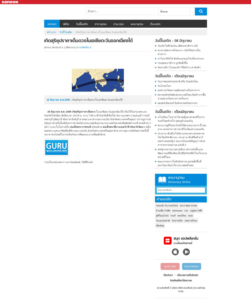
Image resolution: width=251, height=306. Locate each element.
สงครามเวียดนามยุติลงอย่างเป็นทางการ (179, 90)
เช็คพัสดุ (160, 225)
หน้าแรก (52, 24)
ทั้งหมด (164, 11)
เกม (186, 210)
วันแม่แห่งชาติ (163, 220)
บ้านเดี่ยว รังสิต (163, 210)
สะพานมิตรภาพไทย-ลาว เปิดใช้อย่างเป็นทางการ (179, 52)
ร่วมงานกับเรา (191, 267)
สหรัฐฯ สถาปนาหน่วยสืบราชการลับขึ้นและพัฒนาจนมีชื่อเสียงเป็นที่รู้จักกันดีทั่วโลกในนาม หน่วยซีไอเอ (182, 153)
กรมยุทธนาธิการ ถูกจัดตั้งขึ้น (173, 63)
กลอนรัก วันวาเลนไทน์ (167, 205)
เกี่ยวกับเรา (168, 275)
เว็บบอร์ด (155, 24)
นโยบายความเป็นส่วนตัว (187, 275)
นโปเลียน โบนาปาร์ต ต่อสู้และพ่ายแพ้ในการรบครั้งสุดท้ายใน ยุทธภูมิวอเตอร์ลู (181, 119)
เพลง (190, 215)
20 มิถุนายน (53, 99)
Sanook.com (10, 2)
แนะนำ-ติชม (170, 267)
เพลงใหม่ (181, 215)
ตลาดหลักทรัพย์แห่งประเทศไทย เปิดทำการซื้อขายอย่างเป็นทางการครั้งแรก (182, 96)
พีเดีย (66, 24)
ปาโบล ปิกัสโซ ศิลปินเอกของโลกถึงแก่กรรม (181, 58)
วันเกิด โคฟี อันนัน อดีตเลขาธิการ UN (178, 45)
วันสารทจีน (177, 220)
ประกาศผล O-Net (188, 205)
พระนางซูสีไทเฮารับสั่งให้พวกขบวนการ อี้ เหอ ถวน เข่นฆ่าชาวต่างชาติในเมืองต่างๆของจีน (182, 127)
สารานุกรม (101, 24)
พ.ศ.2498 (65, 99)
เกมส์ (172, 215)
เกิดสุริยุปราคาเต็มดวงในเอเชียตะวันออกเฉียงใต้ (62, 12)
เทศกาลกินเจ (191, 220)
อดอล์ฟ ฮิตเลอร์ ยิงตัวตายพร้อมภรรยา (178, 103)
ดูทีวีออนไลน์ (162, 215)
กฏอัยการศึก (196, 210)
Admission (177, 210)
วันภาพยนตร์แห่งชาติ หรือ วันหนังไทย (178, 81)
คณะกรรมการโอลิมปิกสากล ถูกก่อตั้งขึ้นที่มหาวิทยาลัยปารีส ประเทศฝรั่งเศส (179, 163)
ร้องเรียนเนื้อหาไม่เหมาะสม (181, 280)
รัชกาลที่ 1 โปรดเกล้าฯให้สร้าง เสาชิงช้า (179, 67)
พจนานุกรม (137, 24)
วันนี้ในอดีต (82, 24)
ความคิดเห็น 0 (84, 47)
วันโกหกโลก (164, 86)
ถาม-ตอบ (118, 24)
